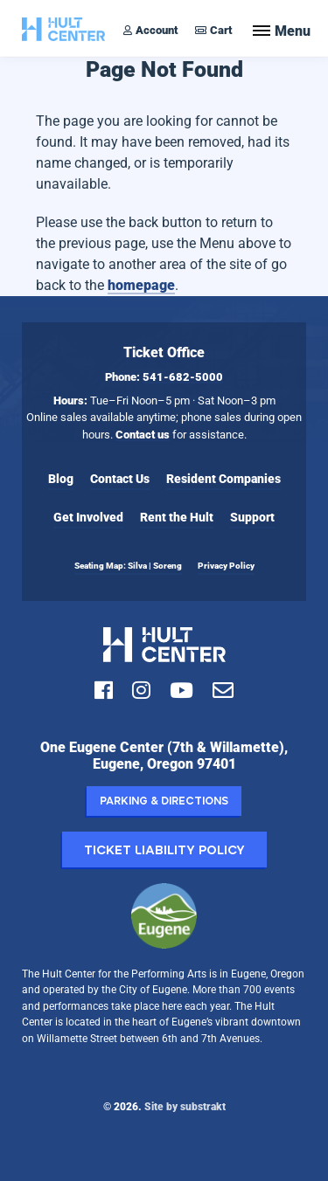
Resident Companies (223, 479)
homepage (141, 285)
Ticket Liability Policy (164, 849)
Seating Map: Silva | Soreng (128, 565)
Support (252, 517)
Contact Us (120, 479)
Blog (60, 479)
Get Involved (88, 517)
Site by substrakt (185, 1106)
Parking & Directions (164, 800)
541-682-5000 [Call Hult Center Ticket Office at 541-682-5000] (183, 376)
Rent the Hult (176, 517)
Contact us (142, 434)
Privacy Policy (226, 565)
